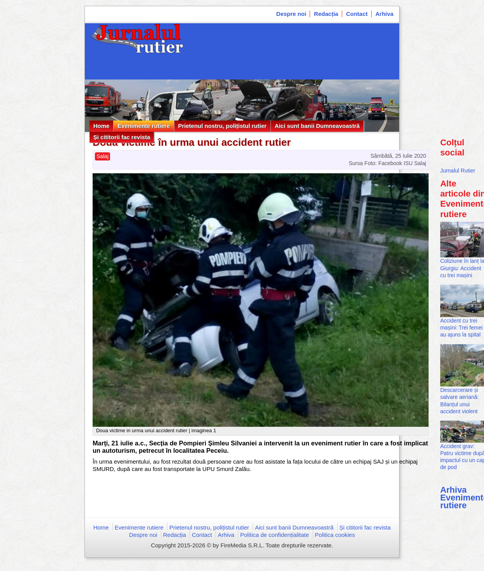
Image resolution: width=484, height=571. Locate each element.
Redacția (326, 13)
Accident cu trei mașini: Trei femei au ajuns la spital (461, 327)
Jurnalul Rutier (457, 170)
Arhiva (384, 13)
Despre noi (291, 13)
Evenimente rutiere (143, 125)
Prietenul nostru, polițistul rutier (222, 125)
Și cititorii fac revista (121, 137)
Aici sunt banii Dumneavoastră (317, 125)
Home (101, 125)
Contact (357, 13)
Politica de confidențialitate (274, 534)
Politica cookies (335, 534)
